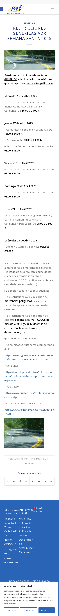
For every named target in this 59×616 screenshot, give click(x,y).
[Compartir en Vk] (39, 481)
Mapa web (25, 552)
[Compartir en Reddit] (45, 481)
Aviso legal (25, 519)
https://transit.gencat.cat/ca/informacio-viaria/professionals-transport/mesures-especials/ (28, 376)
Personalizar (11, 610)
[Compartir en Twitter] (14, 481)
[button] (1, 9)
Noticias (29, 23)
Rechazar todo (28, 610)
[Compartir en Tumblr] (33, 481)
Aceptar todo (46, 610)
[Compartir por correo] (51, 481)
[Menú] (52, 9)
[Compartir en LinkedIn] (26, 481)
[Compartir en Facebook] (7, 481)
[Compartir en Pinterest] (20, 481)
